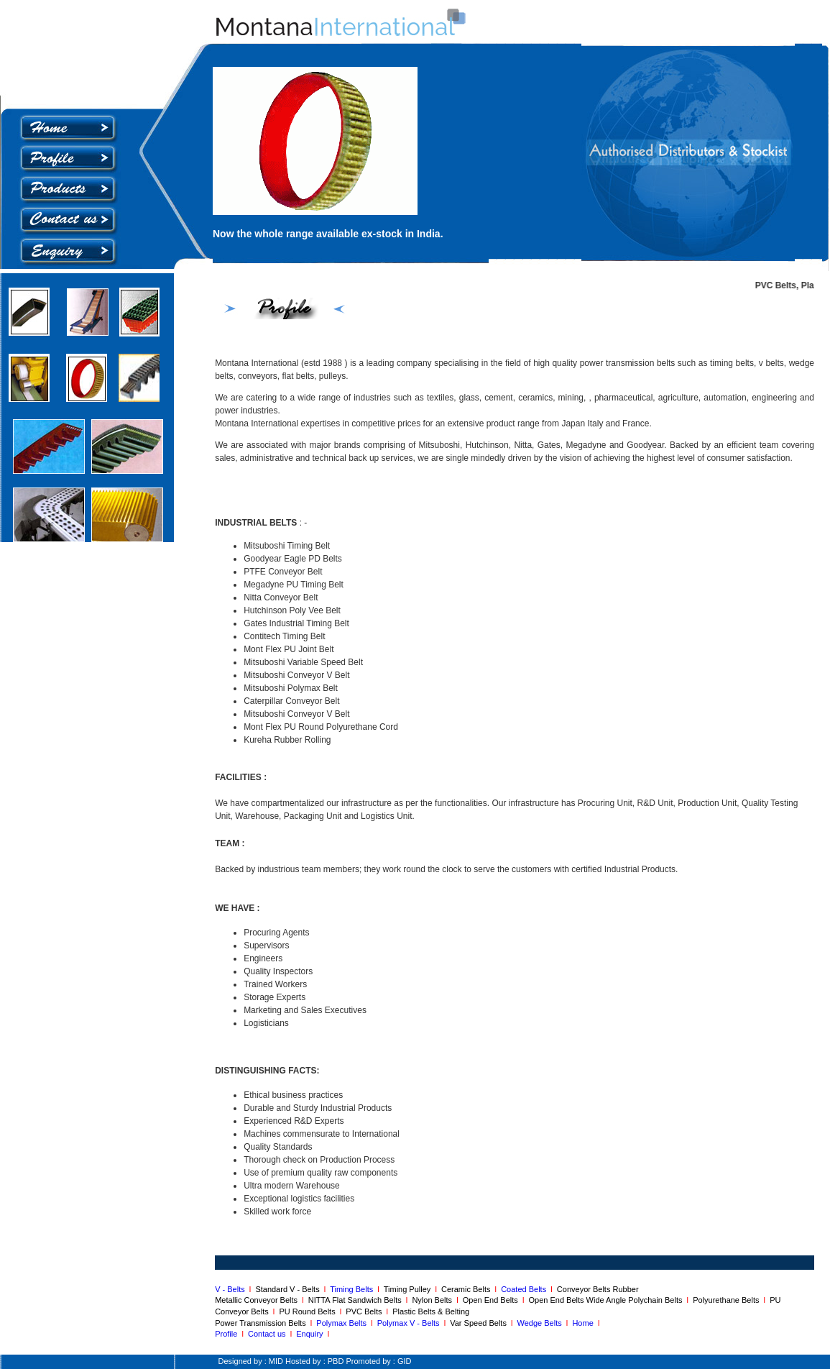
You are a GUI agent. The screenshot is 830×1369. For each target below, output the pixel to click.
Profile (226, 1333)
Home (584, 1323)
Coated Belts (525, 1289)
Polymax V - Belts (410, 1323)
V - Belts (232, 1289)
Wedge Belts (541, 1323)
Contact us (269, 1333)
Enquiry (309, 1333)
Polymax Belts (343, 1323)
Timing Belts (351, 1289)
